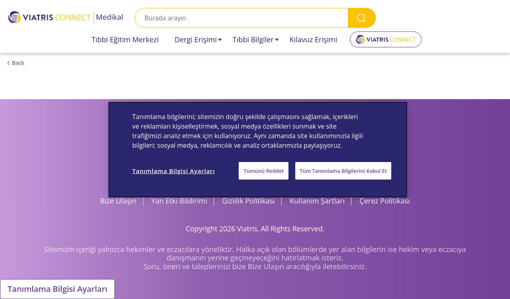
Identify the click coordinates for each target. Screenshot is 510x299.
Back (18, 62)
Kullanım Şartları (317, 200)
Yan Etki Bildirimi (179, 200)
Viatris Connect (386, 42)
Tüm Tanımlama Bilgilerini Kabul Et (343, 170)
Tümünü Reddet (264, 170)
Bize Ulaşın (118, 200)
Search (362, 17)
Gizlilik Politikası (248, 200)
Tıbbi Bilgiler (253, 39)
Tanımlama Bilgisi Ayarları (57, 288)
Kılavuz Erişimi (313, 39)
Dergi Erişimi (196, 39)
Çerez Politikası (384, 200)
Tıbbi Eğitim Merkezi (125, 39)
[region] (257, 149)
